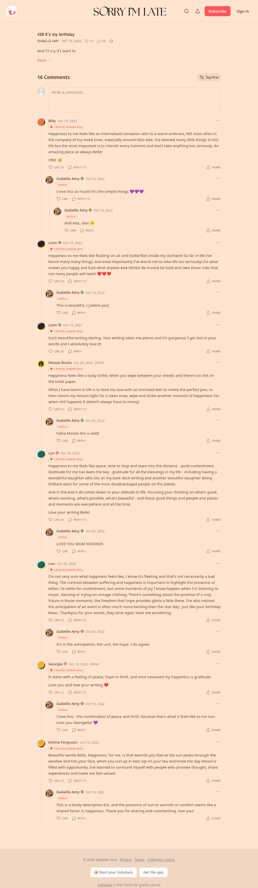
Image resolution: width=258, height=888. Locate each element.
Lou (51, 563)
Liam (52, 242)
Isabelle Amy (48, 41)
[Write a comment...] (134, 99)
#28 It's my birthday (56, 34)
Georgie (55, 663)
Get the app (153, 872)
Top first (209, 77)
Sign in (243, 11)
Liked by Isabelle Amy (66, 127)
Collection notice (161, 859)
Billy (52, 120)
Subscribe (218, 11)
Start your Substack (113, 872)
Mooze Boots (60, 362)
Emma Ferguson (63, 742)
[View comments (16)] (101, 41)
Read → (44, 60)
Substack (105, 884)
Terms (140, 859)
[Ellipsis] (218, 121)
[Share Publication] (197, 11)
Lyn (51, 452)
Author (63, 185)
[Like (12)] (88, 41)
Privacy (126, 859)
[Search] (186, 11)
